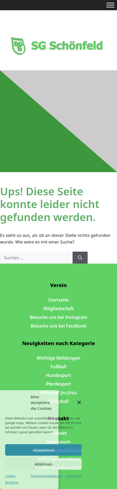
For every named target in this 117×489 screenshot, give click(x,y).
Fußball (58, 367)
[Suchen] (80, 258)
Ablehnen (43, 464)
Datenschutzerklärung (47, 476)
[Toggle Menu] (110, 5)
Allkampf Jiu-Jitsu (58, 393)
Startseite (58, 300)
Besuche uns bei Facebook (58, 326)
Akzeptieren (43, 450)
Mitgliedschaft (58, 308)
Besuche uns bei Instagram (58, 317)
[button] (79, 402)
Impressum (73, 476)
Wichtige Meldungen (58, 358)
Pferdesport (58, 384)
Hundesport (58, 375)
